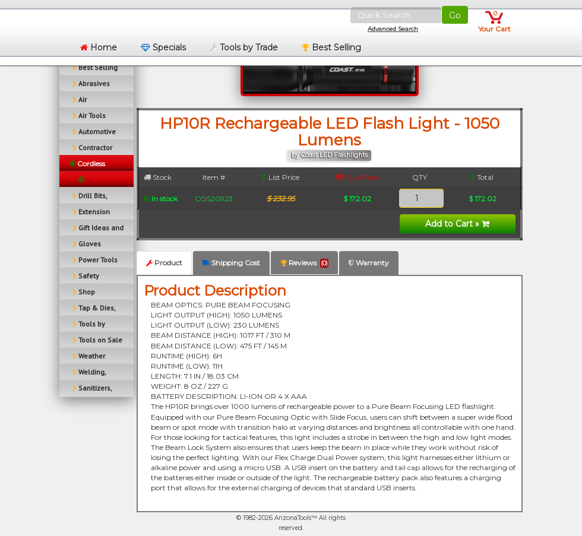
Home (98, 47)
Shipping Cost (231, 262)
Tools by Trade (244, 47)
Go (455, 15)
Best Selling (331, 47)
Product (164, 262)
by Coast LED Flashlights (330, 155)
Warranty (369, 262)
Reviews (304, 263)
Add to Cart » (457, 223)
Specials (163, 47)
